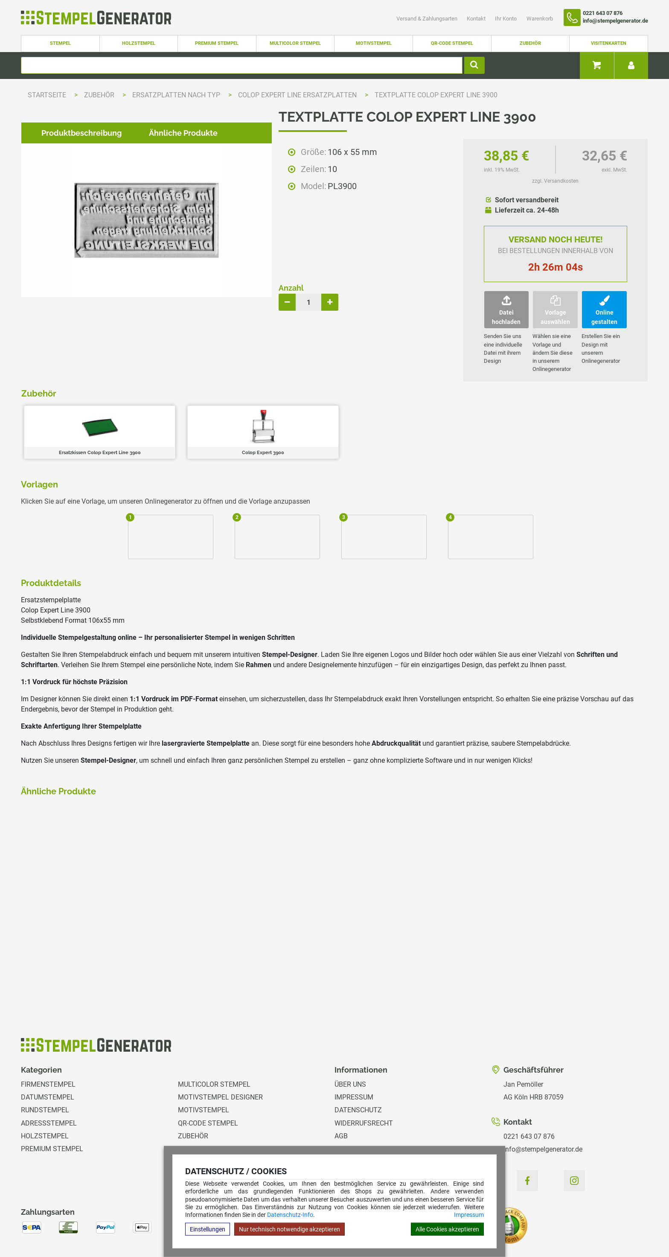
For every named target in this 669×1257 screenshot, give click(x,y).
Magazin (349, 1142)
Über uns (350, 1039)
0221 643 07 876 (529, 1091)
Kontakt (477, 18)
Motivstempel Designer (220, 1051)
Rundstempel (45, 1064)
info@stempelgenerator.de (542, 1104)
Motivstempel (374, 43)
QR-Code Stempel (452, 43)
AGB (341, 1090)
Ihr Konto (506, 18)
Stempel (60, 43)
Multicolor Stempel (295, 43)
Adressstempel (49, 1077)
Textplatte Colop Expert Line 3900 (436, 95)
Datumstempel (47, 1051)
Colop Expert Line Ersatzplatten (298, 95)
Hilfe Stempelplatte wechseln (587, 1223)
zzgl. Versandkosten (555, 181)
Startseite (47, 95)
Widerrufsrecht (363, 1077)
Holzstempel (138, 43)
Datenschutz (358, 1064)
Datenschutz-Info (290, 1214)
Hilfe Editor (37, 1223)
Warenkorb (539, 18)
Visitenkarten (608, 43)
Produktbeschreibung (75, 508)
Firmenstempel (48, 1039)
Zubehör (530, 43)
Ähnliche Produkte (176, 508)
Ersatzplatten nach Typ (177, 95)
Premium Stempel (217, 43)
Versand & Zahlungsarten (427, 18)
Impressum (469, 1214)
